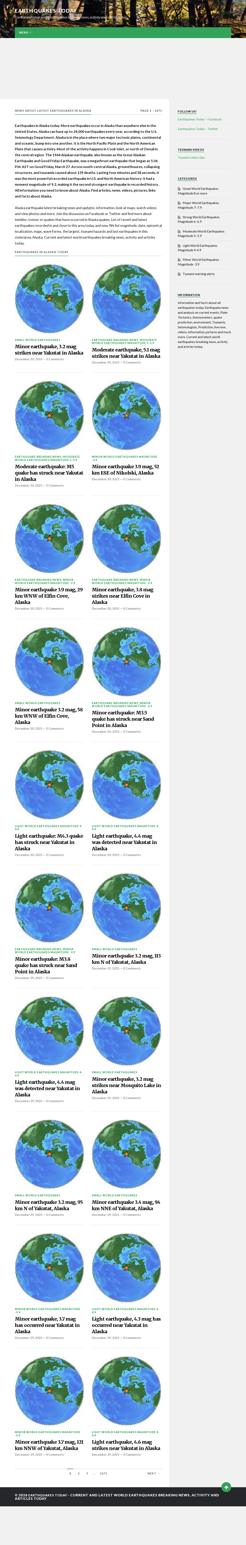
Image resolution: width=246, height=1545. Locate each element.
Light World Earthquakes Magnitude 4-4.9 (48, 842)
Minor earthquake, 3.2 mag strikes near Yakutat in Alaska (48, 354)
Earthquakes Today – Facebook (200, 119)
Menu (23, 32)
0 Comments (56, 367)
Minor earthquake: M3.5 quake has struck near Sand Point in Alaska (125, 732)
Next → (153, 1512)
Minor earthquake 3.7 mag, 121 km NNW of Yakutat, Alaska (48, 1480)
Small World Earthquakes (37, 340)
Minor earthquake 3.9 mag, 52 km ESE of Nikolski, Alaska (125, 482)
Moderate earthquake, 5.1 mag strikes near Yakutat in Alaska (125, 357)
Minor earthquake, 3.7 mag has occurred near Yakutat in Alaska (48, 1354)
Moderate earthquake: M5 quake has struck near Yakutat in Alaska (47, 482)
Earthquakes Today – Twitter (198, 129)
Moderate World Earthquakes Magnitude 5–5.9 (124, 341)
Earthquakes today (47, 11)
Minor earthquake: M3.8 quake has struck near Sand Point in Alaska (48, 982)
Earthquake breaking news (115, 340)
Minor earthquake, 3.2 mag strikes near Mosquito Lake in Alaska (125, 1104)
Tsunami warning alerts (199, 274)
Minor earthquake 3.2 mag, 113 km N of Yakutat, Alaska (125, 976)
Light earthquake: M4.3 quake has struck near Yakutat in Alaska (44, 857)
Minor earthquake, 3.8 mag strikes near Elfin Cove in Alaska (125, 607)
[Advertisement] (123, 68)
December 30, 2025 (29, 367)
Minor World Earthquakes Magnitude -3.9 (124, 466)
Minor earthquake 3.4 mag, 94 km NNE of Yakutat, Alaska (125, 1229)
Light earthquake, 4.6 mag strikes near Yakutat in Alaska (124, 1480)
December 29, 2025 (29, 996)
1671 (103, 1512)
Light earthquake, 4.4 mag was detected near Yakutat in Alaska (124, 857)
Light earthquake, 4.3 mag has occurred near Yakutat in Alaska (124, 1354)
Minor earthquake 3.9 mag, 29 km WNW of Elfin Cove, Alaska (48, 607)
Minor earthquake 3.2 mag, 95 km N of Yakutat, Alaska (48, 1226)
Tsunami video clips (191, 157)
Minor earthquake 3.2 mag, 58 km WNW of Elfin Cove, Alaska (48, 729)
